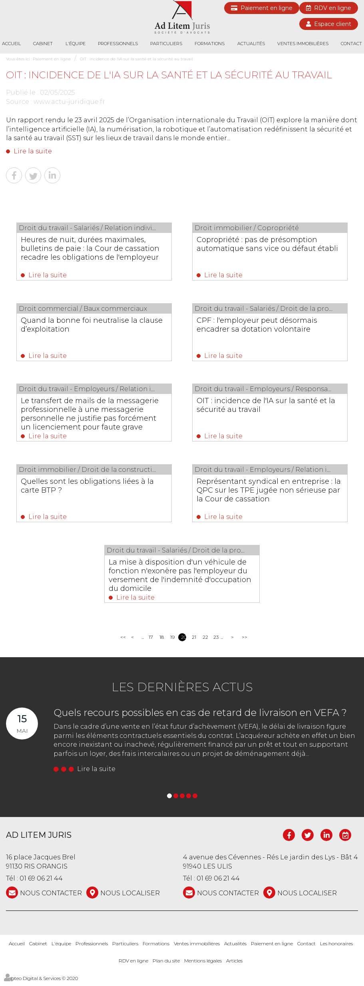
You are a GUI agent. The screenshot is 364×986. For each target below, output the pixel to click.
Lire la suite (33, 151)
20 (183, 641)
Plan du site (166, 965)
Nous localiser (130, 897)
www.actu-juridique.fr (69, 101)
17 (151, 641)
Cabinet (43, 43)
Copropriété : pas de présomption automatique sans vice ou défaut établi (263, 248)
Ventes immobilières (302, 43)
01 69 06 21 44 (41, 883)
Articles (234, 965)
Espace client (332, 24)
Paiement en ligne (266, 8)
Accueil (11, 43)
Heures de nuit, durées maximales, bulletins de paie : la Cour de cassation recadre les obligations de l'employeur (91, 252)
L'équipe (76, 43)
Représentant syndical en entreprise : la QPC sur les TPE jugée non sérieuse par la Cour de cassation (269, 493)
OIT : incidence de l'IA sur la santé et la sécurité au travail (136, 59)
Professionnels (118, 43)
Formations (210, 43)
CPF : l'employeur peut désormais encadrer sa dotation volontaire (263, 325)
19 (172, 641)
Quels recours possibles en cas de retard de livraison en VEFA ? (200, 717)
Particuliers (166, 43)
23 (216, 641)
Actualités (251, 43)
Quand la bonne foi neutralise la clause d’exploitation (84, 325)
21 (194, 641)
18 (161, 641)
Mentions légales (203, 965)
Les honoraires (336, 948)
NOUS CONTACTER (51, 897)
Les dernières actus (182, 691)
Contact (351, 43)
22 (205, 641)
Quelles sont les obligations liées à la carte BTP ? (92, 488)
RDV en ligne (332, 8)
